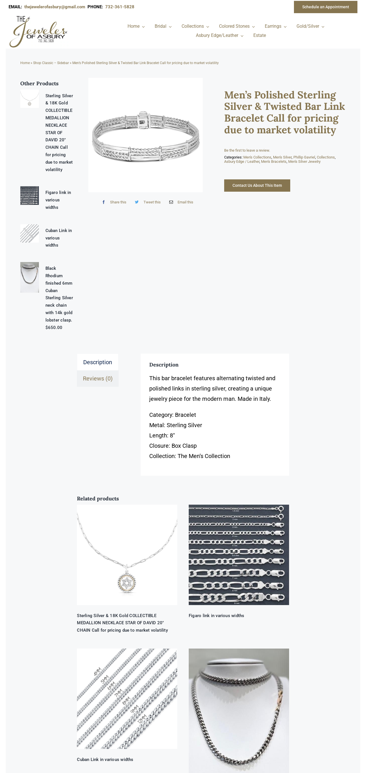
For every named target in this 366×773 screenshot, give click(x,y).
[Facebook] (113, 202)
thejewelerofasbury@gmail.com (55, 6)
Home (25, 63)
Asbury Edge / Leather (241, 161)
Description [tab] (97, 362)
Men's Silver (282, 157)
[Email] (180, 202)
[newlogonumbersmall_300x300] (39, 16)
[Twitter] (146, 202)
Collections (326, 157)
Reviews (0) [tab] (98, 378)
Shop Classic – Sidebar (51, 63)
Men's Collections (257, 157)
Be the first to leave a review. (247, 150)
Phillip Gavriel (304, 157)
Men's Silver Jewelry (304, 161)
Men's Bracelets (274, 161)
